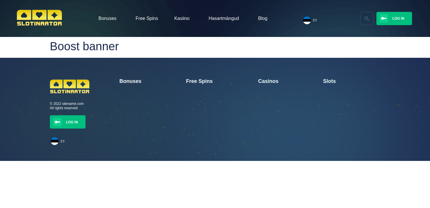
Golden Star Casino (273, 104)
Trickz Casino (268, 124)
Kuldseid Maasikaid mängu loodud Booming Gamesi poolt (349, 116)
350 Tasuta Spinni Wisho (138, 104)
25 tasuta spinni (198, 104)
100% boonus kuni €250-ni (140, 134)
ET (310, 20)
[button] (366, 18)
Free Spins (147, 18)
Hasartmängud (225, 18)
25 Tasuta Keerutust (201, 114)
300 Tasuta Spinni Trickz (138, 124)
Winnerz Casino (270, 134)
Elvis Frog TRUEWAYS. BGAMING (350, 104)
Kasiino (183, 18)
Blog (262, 18)
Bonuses (109, 18)
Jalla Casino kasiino (273, 114)
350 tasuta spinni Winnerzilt (140, 114)
